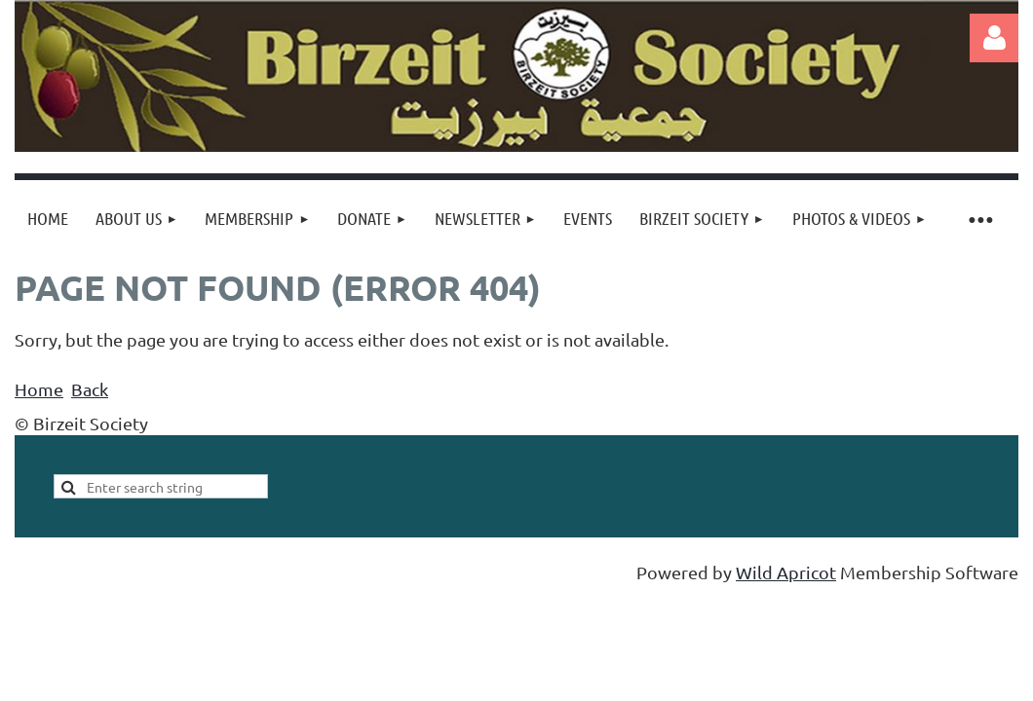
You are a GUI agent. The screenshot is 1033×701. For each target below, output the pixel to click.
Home (39, 389)
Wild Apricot (786, 572)
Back (89, 389)
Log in (994, 38)
